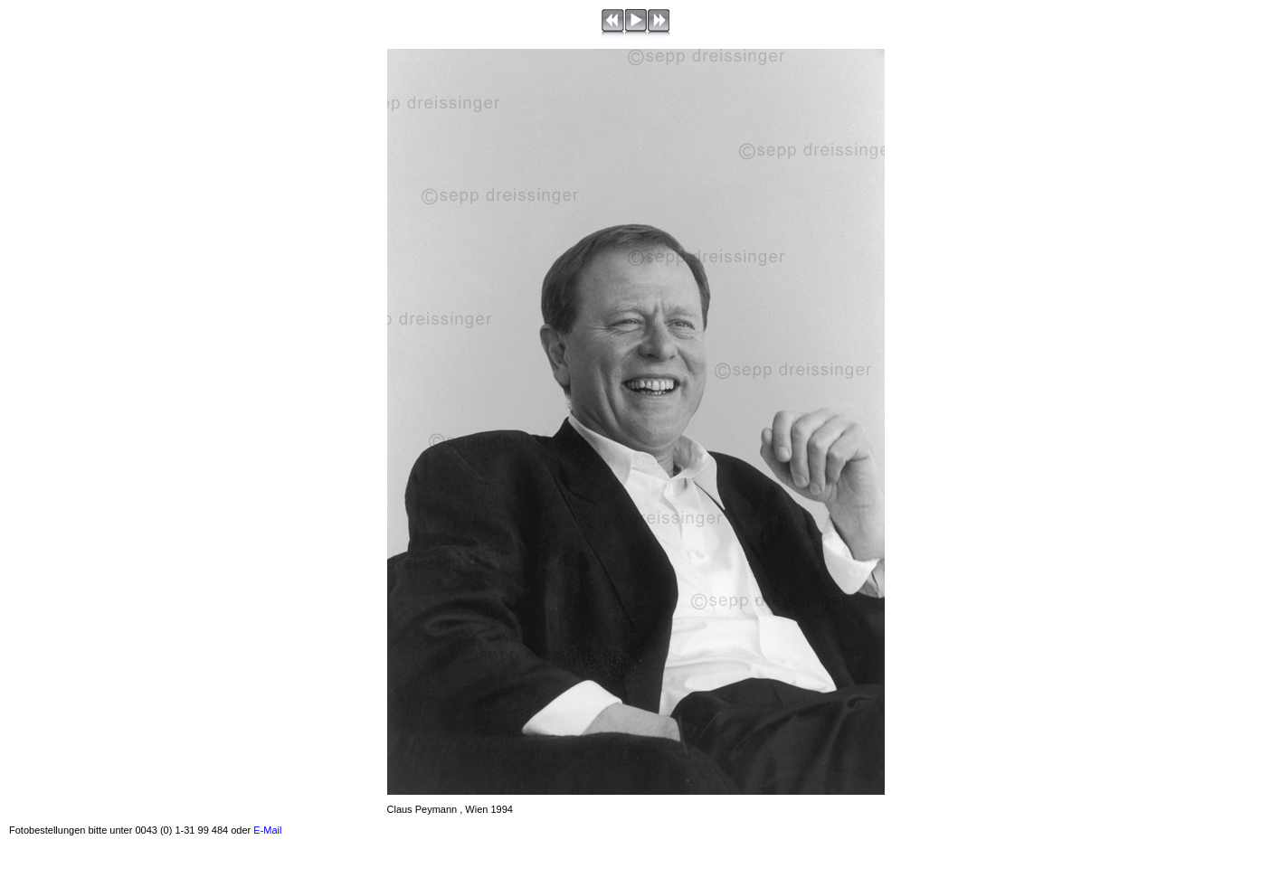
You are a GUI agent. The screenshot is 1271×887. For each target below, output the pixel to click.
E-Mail (267, 830)
